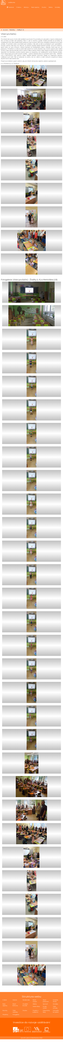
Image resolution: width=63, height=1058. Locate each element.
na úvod (5, 30)
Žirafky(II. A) (20, 30)
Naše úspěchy (35, 10)
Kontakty (57, 10)
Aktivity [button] (26, 10)
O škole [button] (18, 10)
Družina (44, 10)
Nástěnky (12, 30)
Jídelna (50, 10)
